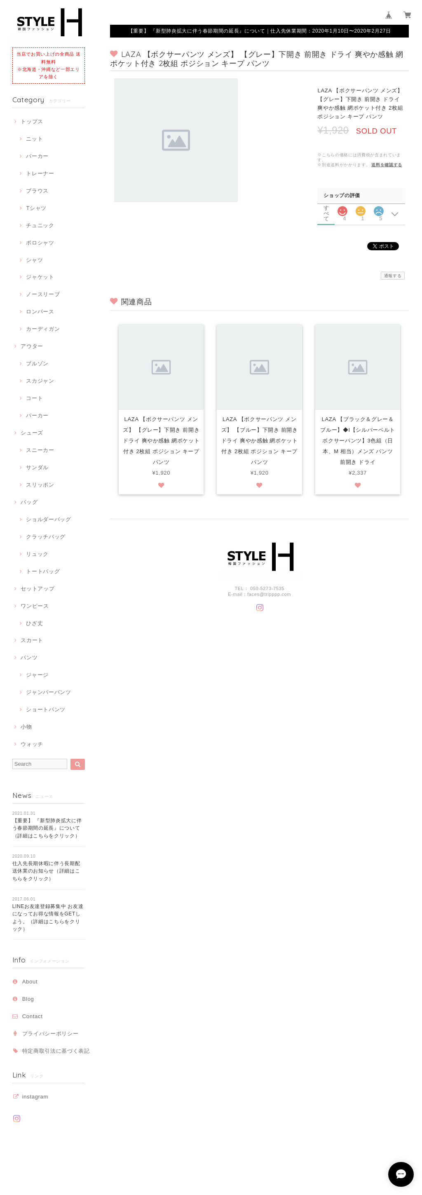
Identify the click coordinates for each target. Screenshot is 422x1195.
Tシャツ (36, 208)
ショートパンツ (46, 709)
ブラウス (37, 191)
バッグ (29, 502)
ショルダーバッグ (48, 519)
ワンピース (35, 606)
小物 (26, 727)
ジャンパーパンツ (48, 692)
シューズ (32, 433)
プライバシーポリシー (50, 1033)
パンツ (29, 657)
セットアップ (37, 589)
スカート (32, 640)
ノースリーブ (43, 294)
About (30, 982)
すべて (326, 208)
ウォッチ (32, 744)
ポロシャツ (40, 243)
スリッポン (40, 485)
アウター (32, 346)
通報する (393, 275)
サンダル (37, 467)
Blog (28, 999)
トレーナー (40, 173)
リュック (37, 554)
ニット (34, 139)
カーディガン (43, 329)
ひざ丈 (34, 623)
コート (34, 398)
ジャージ (37, 675)
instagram (35, 1097)
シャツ (34, 260)
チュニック (40, 225)
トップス (32, 121)
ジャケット (40, 277)
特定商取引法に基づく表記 (56, 1051)
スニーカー (40, 450)
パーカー (37, 156)
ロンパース (40, 311)
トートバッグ (43, 571)
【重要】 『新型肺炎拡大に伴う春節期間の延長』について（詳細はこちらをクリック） (47, 828)
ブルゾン (37, 363)
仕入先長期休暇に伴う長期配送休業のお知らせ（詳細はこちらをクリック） (46, 871)
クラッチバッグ (46, 537)
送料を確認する (386, 164)
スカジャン (40, 381)
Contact (32, 1016)
